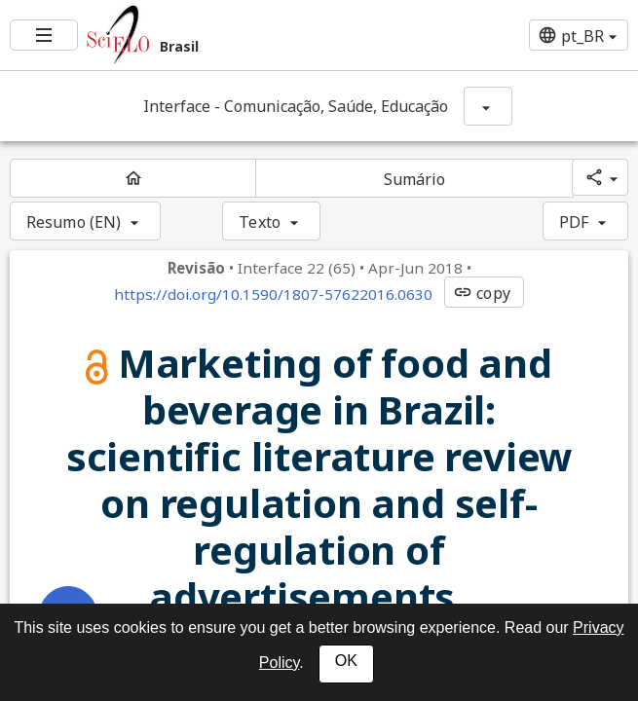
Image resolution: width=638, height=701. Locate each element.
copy (481, 293)
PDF (573, 222)
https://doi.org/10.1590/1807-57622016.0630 (273, 294)
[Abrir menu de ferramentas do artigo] (68, 615)
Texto (260, 222)
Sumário (415, 179)
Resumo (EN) (73, 222)
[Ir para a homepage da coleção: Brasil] (213, 35)
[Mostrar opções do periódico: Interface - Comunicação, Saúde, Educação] (488, 106)
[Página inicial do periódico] (133, 178)
